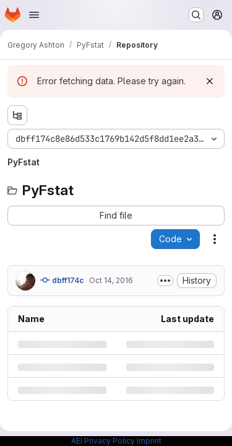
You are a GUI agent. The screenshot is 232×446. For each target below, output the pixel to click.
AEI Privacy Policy (103, 440)
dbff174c (62, 280)
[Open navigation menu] (34, 15)
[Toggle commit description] (165, 280)
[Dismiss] (209, 81)
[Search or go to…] (196, 14)
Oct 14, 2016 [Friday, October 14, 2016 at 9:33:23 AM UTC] (111, 280)
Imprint (149, 440)
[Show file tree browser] (17, 115)
